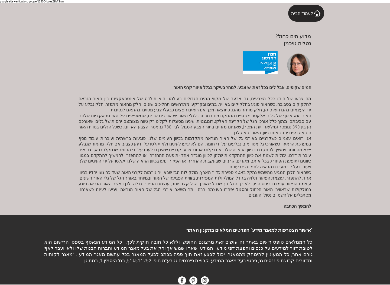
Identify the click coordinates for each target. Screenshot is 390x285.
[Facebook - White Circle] (182, 280)
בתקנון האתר (200, 230)
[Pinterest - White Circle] (193, 280)
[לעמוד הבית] (306, 13)
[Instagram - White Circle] (205, 280)
